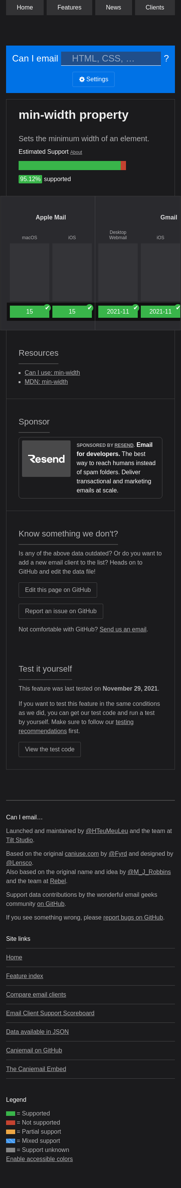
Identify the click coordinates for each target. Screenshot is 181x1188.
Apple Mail (51, 217)
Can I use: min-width (52, 372)
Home (25, 7)
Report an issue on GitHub (61, 611)
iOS (72, 237)
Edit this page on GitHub (58, 590)
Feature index (24, 976)
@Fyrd (118, 853)
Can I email (35, 58)
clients (155, 7)
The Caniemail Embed (36, 1069)
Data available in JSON (37, 1032)
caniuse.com (82, 853)
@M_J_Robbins (149, 872)
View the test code (49, 749)
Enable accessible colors (39, 1159)
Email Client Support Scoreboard (50, 1013)
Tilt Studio (19, 840)
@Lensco (19, 863)
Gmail (169, 217)
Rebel (58, 881)
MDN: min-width (46, 382)
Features (70, 7)
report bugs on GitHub (133, 917)
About (76, 152)
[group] (70, 165)
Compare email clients (36, 994)
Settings (94, 79)
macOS (29, 237)
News (113, 7)
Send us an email (122, 629)
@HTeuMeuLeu (107, 831)
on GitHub (51, 904)
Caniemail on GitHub (34, 1050)
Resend (124, 445)
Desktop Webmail (118, 235)
